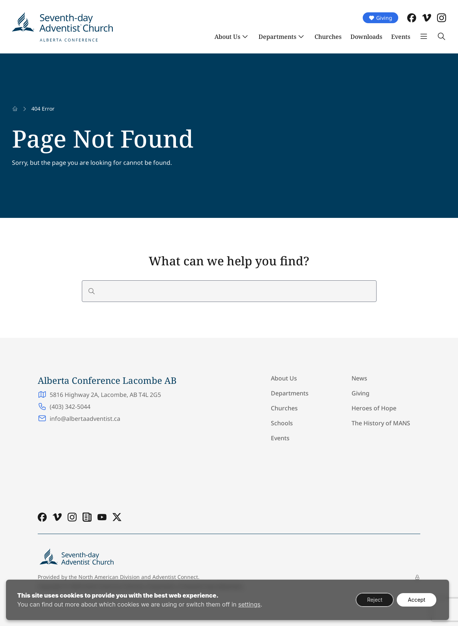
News (359, 378)
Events (400, 37)
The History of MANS (381, 423)
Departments (277, 37)
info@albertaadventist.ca (85, 418)
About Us (227, 37)
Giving (380, 17)
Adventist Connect (175, 576)
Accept (416, 599)
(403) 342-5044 (70, 407)
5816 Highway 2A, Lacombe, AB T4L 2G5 (105, 395)
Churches (328, 37)
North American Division (109, 576)
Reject (374, 599)
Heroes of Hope (374, 408)
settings (249, 604)
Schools (282, 423)
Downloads (366, 37)
